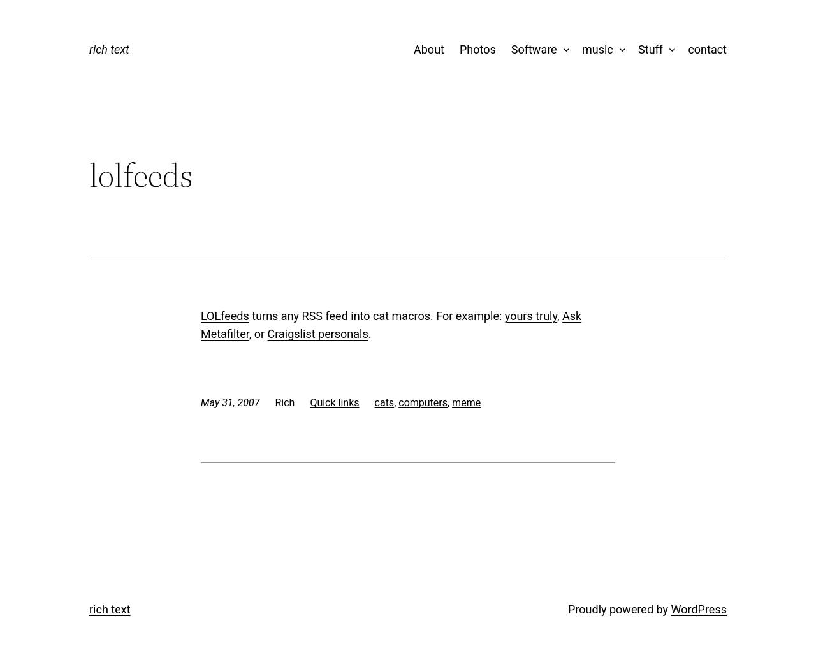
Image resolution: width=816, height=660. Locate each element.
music (597, 49)
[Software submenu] (563, 50)
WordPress (699, 609)
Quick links (334, 403)
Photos (478, 49)
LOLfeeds (225, 316)
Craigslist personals (318, 334)
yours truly (531, 316)
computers (423, 403)
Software (534, 49)
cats (385, 403)
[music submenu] (619, 50)
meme (466, 403)
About (429, 49)
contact (707, 49)
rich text (109, 49)
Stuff (650, 49)
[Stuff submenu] (669, 50)
